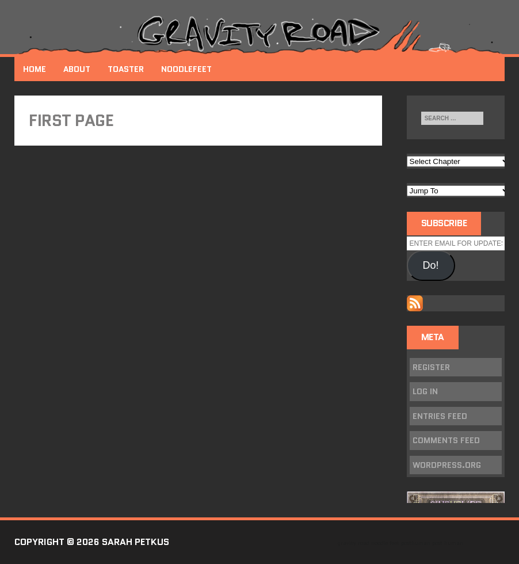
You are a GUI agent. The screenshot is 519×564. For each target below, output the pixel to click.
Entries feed (440, 416)
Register (431, 367)
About (76, 69)
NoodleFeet (186, 69)
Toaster (126, 69)
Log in (425, 391)
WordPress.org (447, 465)
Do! (431, 265)
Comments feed (446, 440)
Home (34, 69)
